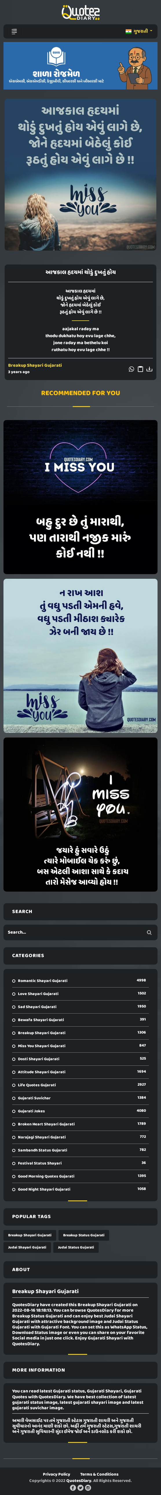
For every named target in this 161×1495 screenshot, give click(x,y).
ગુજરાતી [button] (137, 31)
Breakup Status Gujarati (84, 1235)
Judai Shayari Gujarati (27, 1247)
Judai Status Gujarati (76, 1247)
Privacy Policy (56, 1474)
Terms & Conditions (99, 1474)
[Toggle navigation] (14, 31)
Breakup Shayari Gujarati (35, 365)
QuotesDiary (78, 1480)
